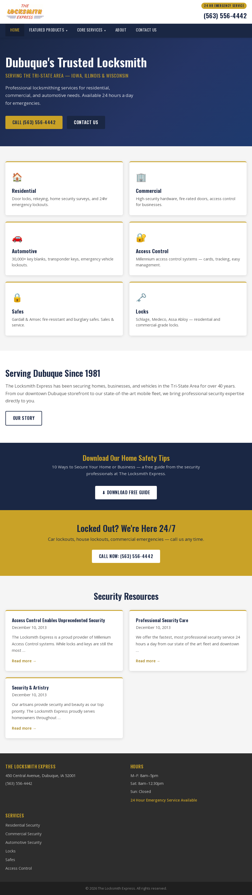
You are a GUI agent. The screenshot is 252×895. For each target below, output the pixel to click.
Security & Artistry (30, 687)
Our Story (24, 418)
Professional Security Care (162, 620)
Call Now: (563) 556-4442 (126, 556)
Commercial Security (23, 833)
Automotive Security (23, 842)
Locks (10, 851)
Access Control (18, 868)
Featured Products (48, 30)
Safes (10, 859)
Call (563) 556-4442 (34, 122)
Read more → (24, 660)
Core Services (91, 30)
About (120, 30)
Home (15, 30)
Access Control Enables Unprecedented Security (58, 620)
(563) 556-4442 (225, 15)
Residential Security (22, 825)
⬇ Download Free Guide (126, 492)
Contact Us (146, 30)
